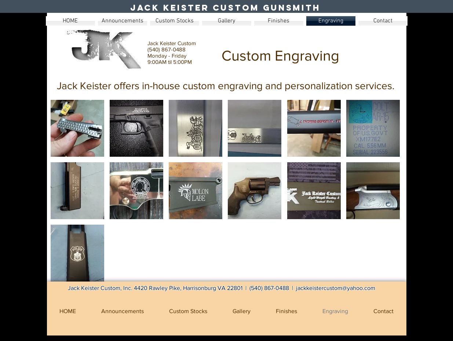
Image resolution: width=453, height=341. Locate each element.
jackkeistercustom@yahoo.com (335, 288)
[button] (77, 128)
